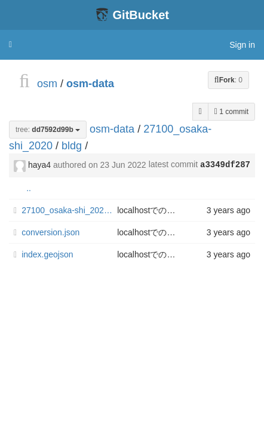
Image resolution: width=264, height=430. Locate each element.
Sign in (242, 45)
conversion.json (50, 232)
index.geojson (47, 254)
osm (47, 84)
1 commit (231, 112)
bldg (72, 146)
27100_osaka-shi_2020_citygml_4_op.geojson (69, 210)
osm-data (90, 84)
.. (28, 188)
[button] (10, 45)
